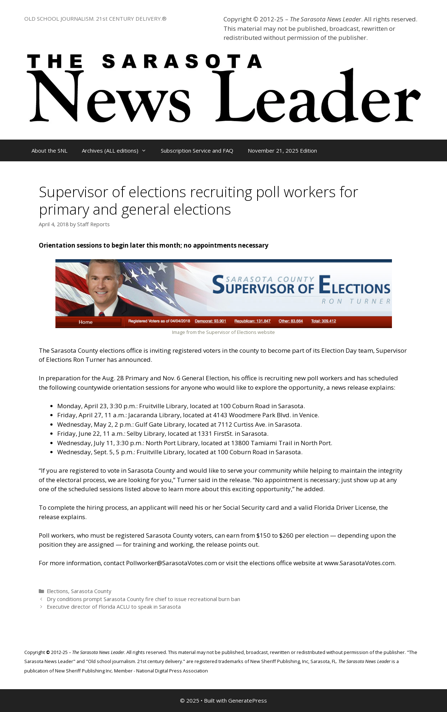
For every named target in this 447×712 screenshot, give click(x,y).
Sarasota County (91, 591)
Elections (57, 591)
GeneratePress (247, 700)
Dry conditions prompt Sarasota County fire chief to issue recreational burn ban (143, 599)
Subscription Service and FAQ (197, 150)
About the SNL (49, 150)
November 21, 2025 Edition (282, 150)
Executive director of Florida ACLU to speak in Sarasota (114, 606)
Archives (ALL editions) (118, 150)
